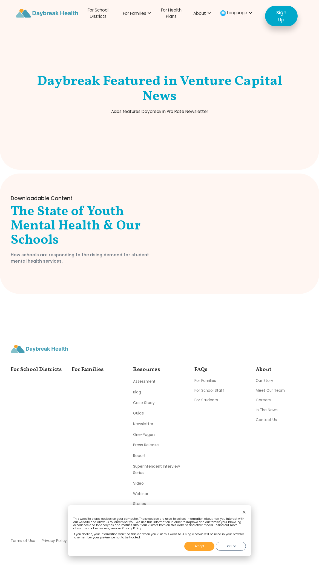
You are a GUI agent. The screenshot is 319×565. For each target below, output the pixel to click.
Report (139, 455)
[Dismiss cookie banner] (244, 512)
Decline (231, 546)
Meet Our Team (270, 390)
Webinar (140, 493)
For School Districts (98, 13)
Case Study (144, 402)
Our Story (264, 380)
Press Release (146, 445)
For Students (206, 400)
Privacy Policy (131, 528)
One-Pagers (144, 434)
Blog (137, 392)
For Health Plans (171, 13)
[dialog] (159, 531)
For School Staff (209, 390)
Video (138, 483)
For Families (205, 380)
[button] (136, 13)
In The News (267, 410)
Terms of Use (23, 540)
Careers (263, 400)
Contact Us (266, 419)
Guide (138, 413)
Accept (199, 546)
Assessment (144, 381)
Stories (139, 503)
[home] (47, 13)
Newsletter (143, 424)
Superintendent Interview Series (156, 469)
